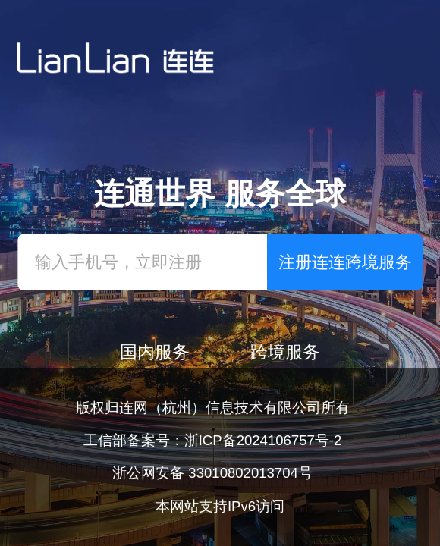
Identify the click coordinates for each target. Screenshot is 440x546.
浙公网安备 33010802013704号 (212, 473)
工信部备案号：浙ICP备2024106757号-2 (212, 440)
